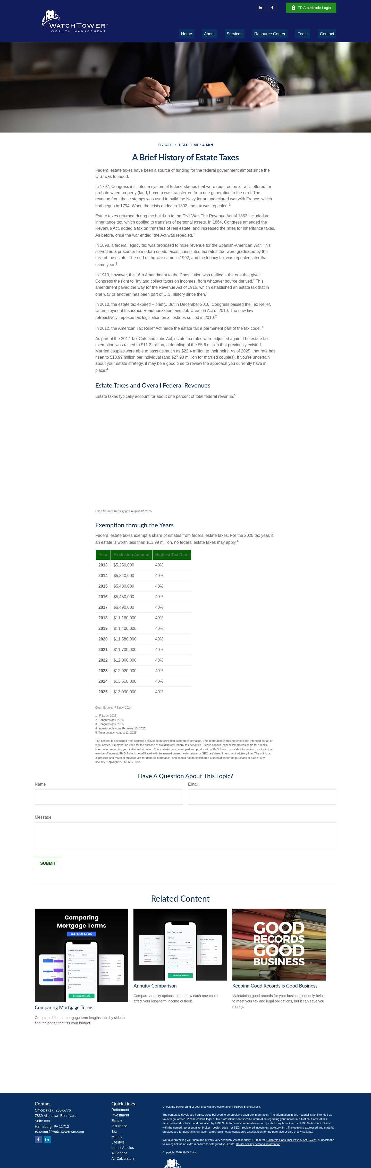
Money (117, 1137)
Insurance (119, 1126)
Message (43, 817)
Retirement (120, 1110)
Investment (120, 1115)
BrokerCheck (251, 1106)
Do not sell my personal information (258, 1144)
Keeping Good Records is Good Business (274, 986)
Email (193, 784)
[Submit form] (48, 863)
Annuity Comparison (155, 986)
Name (40, 784)
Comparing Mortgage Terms (64, 1007)
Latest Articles (123, 1148)
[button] (186, 33)
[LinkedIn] (260, 7)
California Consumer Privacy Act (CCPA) (291, 1139)
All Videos (120, 1153)
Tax (114, 1131)
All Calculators (123, 1158)
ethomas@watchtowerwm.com (59, 1131)
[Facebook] (272, 7)
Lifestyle (118, 1142)
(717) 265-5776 (58, 1110)
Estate (117, 1120)
